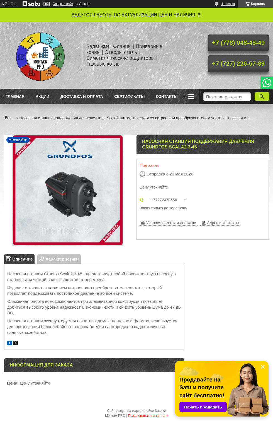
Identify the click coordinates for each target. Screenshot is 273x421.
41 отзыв (228, 4)
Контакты (166, 96)
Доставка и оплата (81, 96)
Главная (15, 96)
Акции (42, 96)
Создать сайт (63, 4)
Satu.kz (160, 411)
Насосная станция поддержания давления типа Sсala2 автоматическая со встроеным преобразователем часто (120, 118)
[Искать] (262, 96)
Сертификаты (129, 96)
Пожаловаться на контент (148, 416)
